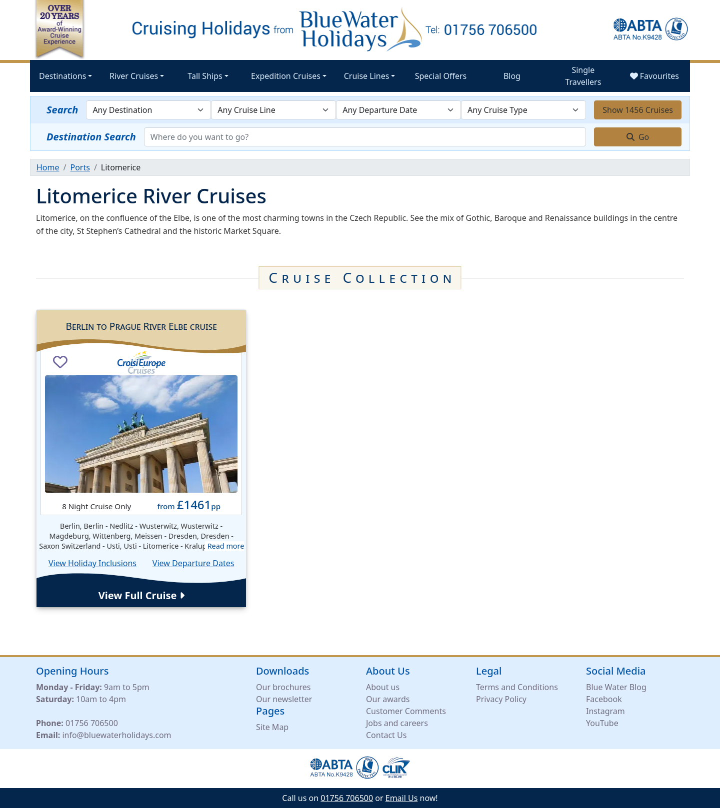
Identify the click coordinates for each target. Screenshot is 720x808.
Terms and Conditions (517, 687)
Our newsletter (284, 699)
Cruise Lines (367, 75)
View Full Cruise (141, 595)
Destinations (62, 75)
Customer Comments (406, 711)
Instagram (605, 711)
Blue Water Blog (616, 687)
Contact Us (386, 735)
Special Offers (441, 75)
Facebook (604, 699)
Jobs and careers (397, 723)
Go (638, 136)
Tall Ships (205, 75)
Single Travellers (583, 75)
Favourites (654, 75)
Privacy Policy (501, 699)
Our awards (388, 699)
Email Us (402, 798)
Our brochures (283, 687)
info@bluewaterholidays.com (116, 735)
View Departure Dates (193, 563)
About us (383, 687)
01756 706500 (92, 723)
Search (62, 109)
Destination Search (91, 136)
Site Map (272, 727)
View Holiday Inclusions (92, 563)
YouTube (602, 723)
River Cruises (134, 75)
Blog (512, 75)
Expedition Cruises (285, 75)
